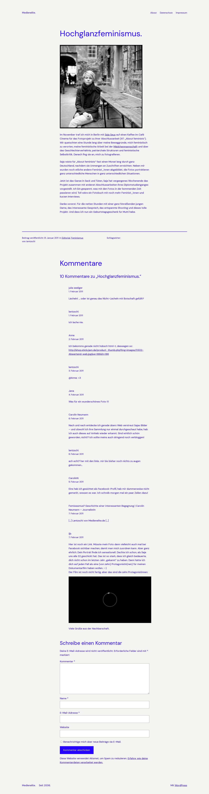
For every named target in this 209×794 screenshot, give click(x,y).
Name (64, 698)
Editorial (66, 237)
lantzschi (74, 311)
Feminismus (77, 237)
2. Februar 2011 (76, 339)
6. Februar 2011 (76, 418)
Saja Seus (110, 134)
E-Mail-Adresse (70, 712)
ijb (70, 533)
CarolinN (73, 478)
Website (64, 727)
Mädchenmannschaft (125, 146)
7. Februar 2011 (76, 513)
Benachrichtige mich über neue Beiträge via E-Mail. (92, 741)
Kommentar (67, 661)
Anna (71, 335)
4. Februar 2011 (76, 394)
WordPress (181, 785)
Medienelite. (29, 12)
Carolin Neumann (78, 414)
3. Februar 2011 (76, 370)
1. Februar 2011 (76, 291)
